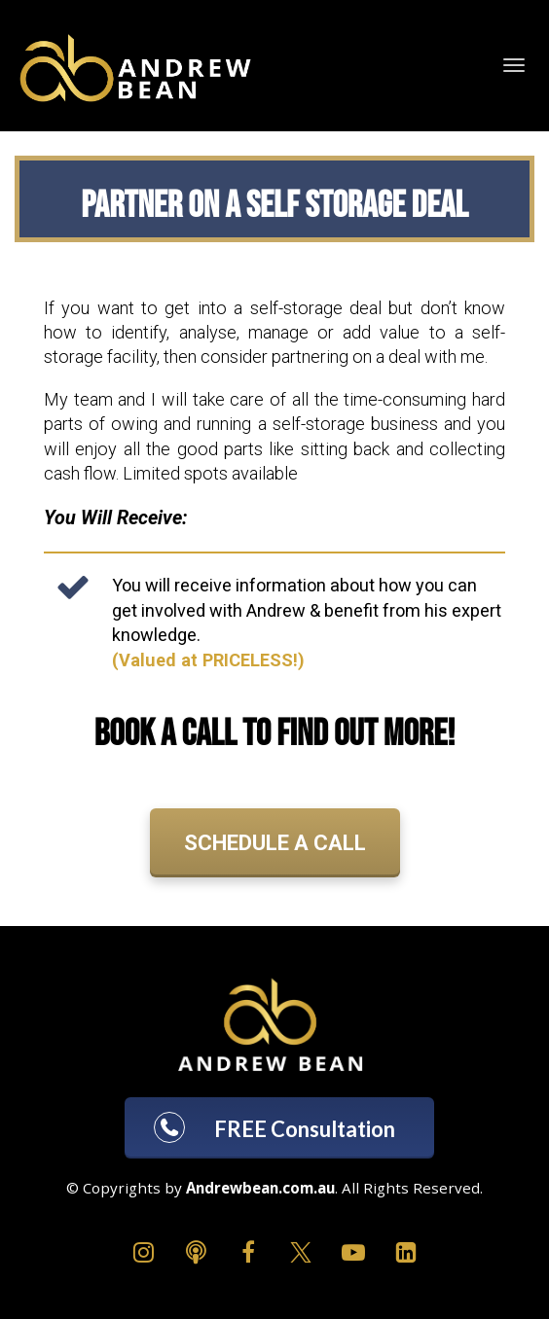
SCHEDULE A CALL (275, 843)
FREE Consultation (272, 1127)
